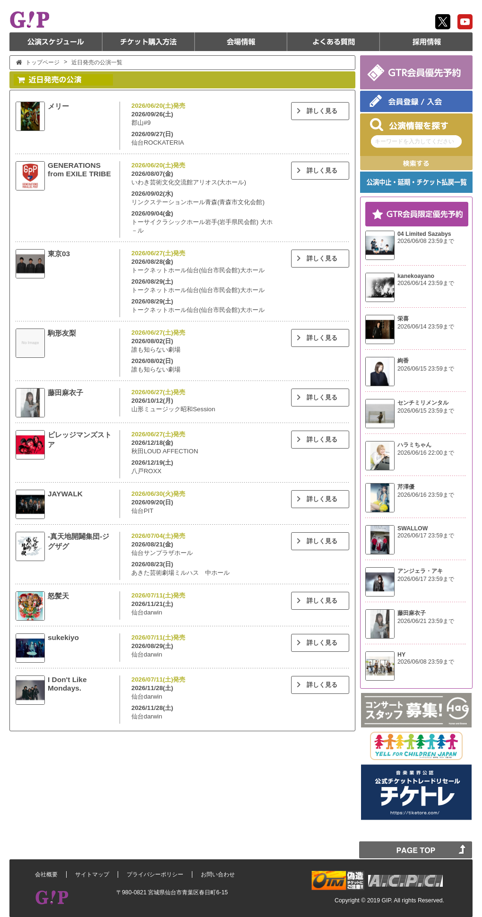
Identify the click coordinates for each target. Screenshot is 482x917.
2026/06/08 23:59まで (425, 241)
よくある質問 (333, 41)
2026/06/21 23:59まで (425, 621)
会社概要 (46, 874)
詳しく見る (316, 110)
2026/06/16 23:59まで (425, 495)
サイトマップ (92, 874)
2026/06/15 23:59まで (425, 368)
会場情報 (241, 41)
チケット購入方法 (148, 41)
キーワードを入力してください (414, 141)
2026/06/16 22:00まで (425, 453)
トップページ (43, 62)
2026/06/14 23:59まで (425, 283)
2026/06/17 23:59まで (425, 535)
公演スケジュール (55, 41)
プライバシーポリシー (155, 874)
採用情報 (426, 41)
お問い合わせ (218, 874)
